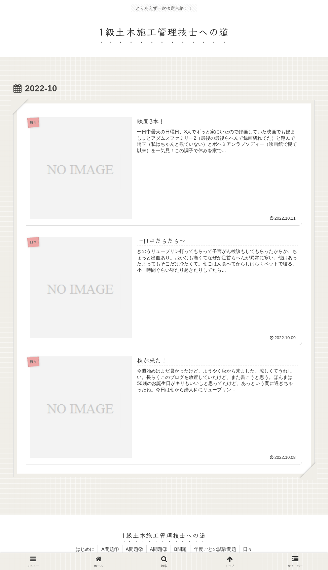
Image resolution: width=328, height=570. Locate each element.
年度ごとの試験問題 (215, 549)
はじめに (84, 549)
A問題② (134, 549)
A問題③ (158, 549)
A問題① (109, 549)
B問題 (180, 549)
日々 (248, 549)
